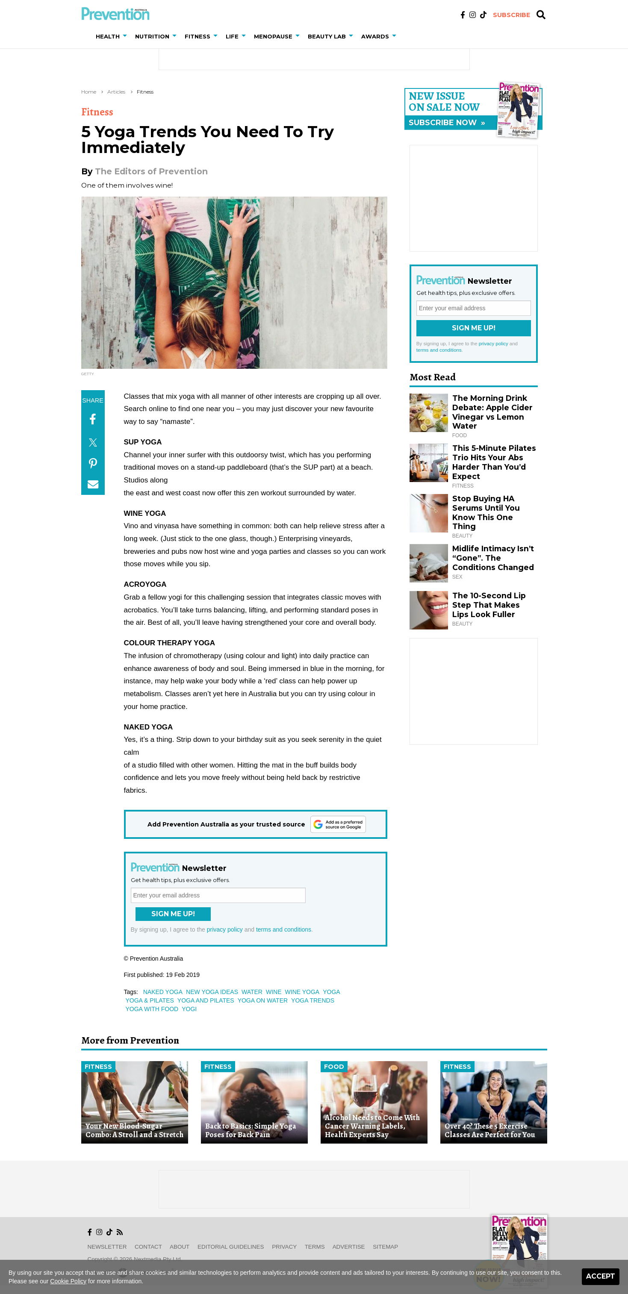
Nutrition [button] (152, 36)
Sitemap (385, 1247)
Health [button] (108, 36)
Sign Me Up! (173, 914)
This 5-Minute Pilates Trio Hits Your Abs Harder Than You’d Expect (494, 462)
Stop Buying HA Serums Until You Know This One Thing (486, 512)
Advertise (349, 1247)
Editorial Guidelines (231, 1247)
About (179, 1247)
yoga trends (312, 1000)
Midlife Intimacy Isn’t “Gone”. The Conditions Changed (493, 558)
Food (334, 1066)
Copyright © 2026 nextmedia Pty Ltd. (135, 1259)
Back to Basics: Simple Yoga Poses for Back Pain (250, 1130)
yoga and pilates (205, 1000)
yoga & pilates (150, 1000)
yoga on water (263, 1000)
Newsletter (107, 1247)
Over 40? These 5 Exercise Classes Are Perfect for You (490, 1130)
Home (88, 91)
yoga (331, 991)
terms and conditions (283, 929)
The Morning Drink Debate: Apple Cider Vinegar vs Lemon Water (492, 412)
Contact (148, 1247)
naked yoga (163, 991)
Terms (315, 1247)
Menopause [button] (273, 36)
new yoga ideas (212, 991)
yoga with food (152, 1009)
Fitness (145, 91)
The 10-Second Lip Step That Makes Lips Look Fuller (489, 605)
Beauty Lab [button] (327, 36)
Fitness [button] (197, 36)
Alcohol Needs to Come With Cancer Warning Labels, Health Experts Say (372, 1126)
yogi (189, 1009)
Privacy (284, 1247)
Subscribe (511, 15)
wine (274, 991)
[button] (126, 36)
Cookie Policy (68, 1281)
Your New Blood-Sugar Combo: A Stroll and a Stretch (134, 1130)
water (252, 991)
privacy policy (225, 929)
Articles (116, 91)
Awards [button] (375, 36)
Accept (600, 1276)
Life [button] (232, 36)
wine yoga (302, 991)
